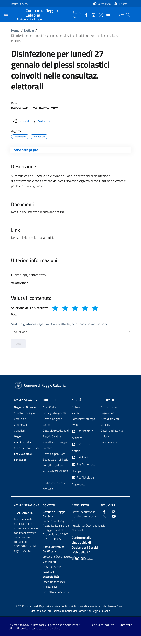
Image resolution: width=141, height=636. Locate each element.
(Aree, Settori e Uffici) (26, 442)
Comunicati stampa (83, 419)
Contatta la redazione (56, 592)
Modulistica (107, 424)
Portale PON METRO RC (55, 474)
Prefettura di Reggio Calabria (55, 445)
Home (15, 30)
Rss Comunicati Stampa (83, 467)
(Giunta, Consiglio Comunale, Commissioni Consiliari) (25, 419)
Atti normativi (109, 407)
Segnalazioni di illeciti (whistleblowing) (55, 462)
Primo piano (38, 136)
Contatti (49, 505)
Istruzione (20, 136)
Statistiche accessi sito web (54, 486)
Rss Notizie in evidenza (82, 434)
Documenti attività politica (112, 433)
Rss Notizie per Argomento (83, 481)
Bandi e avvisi (109, 442)
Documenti (108, 400)
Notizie (29, 30)
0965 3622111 (52, 567)
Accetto (126, 625)
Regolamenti (108, 413)
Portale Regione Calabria (52, 422)
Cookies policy (103, 625)
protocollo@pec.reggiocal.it (56, 556)
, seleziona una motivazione (59, 324)
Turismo (123, 4)
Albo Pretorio (50, 407)
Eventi (75, 424)
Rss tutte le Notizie (81, 447)
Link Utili (49, 400)
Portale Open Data (54, 454)
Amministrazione (26, 400)
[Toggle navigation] (6, 14)
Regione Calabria (20, 4)
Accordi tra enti (110, 419)
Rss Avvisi (80, 457)
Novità (76, 400)
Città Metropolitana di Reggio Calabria (56, 433)
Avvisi (75, 413)
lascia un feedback (54, 582)
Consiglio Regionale (54, 413)
